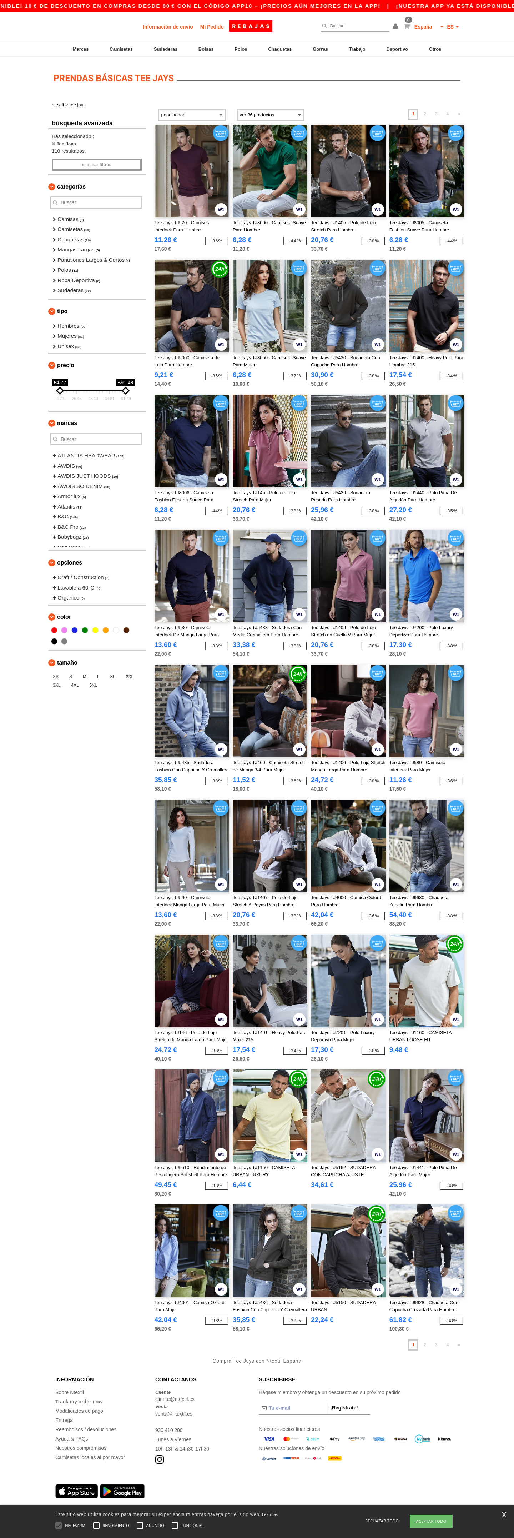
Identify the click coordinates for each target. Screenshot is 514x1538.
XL (112, 674)
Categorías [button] (71, 184)
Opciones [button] (69, 560)
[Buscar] (353, 26)
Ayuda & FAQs (71, 1436)
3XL (56, 682)
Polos (241, 49)
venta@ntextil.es (173, 1411)
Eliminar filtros (96, 162)
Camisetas (121, 49)
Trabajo (357, 49)
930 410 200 (169, 1428)
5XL (93, 682)
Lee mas (270, 1514)
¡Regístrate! (344, 1405)
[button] (396, 27)
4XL (75, 682)
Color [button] (64, 614)
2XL (129, 674)
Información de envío (168, 27)
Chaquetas (280, 49)
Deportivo (397, 49)
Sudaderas (165, 49)
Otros (435, 49)
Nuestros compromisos (80, 1445)
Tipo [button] (62, 309)
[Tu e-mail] (292, 1405)
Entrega (64, 1418)
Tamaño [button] (67, 660)
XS (56, 674)
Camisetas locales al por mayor (90, 1455)
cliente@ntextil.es (175, 1397)
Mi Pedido (212, 27)
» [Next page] (459, 111)
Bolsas (206, 49)
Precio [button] (65, 363)
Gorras (320, 49)
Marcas (81, 49)
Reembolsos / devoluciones (85, 1427)
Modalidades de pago (79, 1408)
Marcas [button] (67, 421)
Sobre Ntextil (69, 1390)
